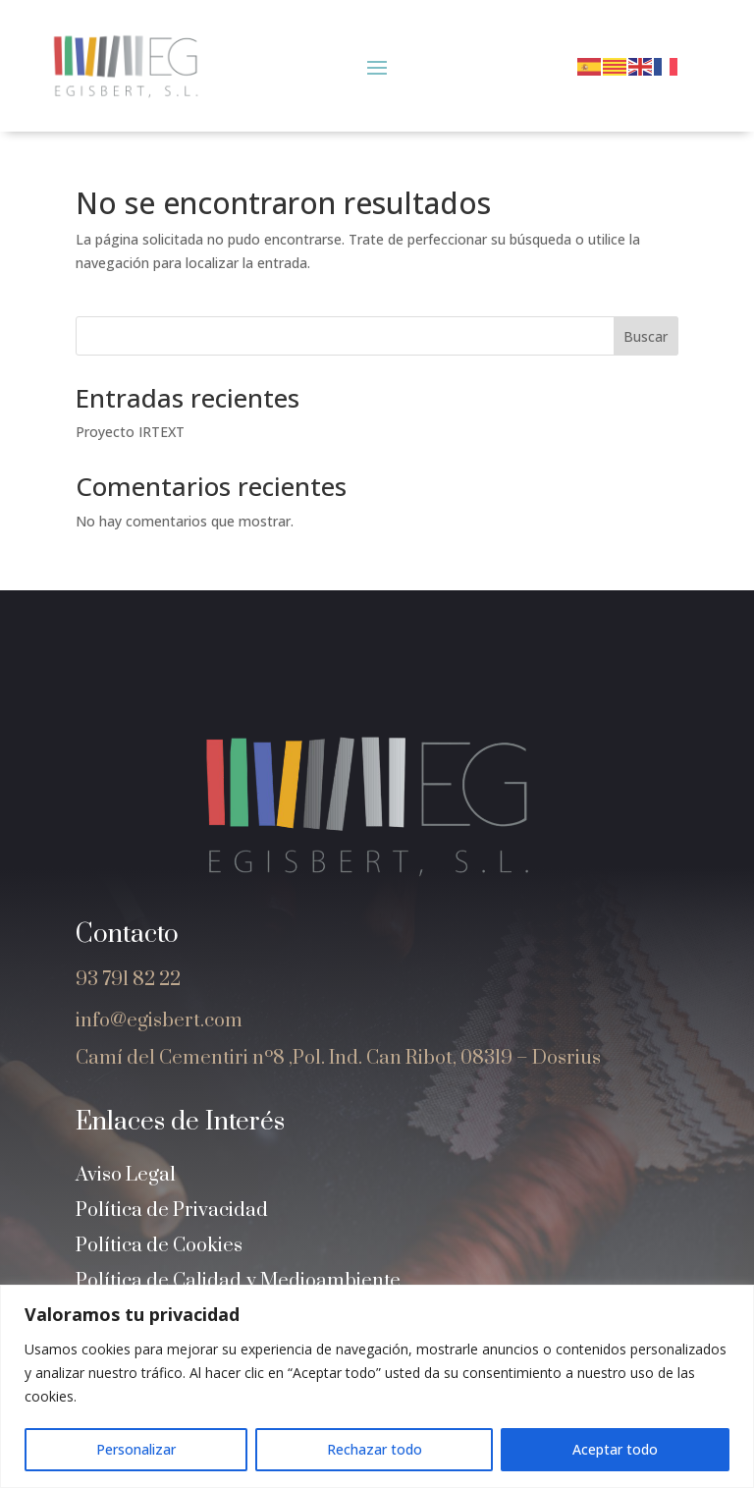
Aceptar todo (615, 1449)
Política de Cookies (159, 1246)
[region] (377, 1386)
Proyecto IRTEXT (130, 431)
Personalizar (136, 1449)
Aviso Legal (126, 1175)
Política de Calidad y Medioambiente (238, 1281)
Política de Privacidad (172, 1210)
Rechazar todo (374, 1449)
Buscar (645, 336)
